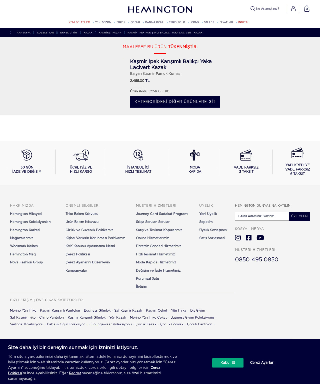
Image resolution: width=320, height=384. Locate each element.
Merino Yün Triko (23, 310)
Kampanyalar (76, 270)
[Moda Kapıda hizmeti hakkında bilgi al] (195, 162)
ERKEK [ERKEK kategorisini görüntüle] (120, 22)
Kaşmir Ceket (156, 310)
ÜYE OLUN (299, 216)
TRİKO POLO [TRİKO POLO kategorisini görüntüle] (177, 22)
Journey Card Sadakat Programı (162, 214)
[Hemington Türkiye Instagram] (238, 237)
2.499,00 (137, 81)
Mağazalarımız (21, 238)
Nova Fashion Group (26, 262)
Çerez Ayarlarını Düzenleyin (88, 262)
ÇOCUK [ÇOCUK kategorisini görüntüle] (135, 22)
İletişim (141, 286)
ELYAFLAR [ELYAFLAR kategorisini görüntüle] (226, 22)
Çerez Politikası (78, 254)
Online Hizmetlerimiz (152, 238)
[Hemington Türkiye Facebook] (249, 237)
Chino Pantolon (51, 317)
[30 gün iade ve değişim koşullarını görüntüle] (27, 162)
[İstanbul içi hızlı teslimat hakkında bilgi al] (138, 162)
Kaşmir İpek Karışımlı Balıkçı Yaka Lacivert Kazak (165, 33)
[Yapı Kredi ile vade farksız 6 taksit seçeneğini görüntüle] (297, 162)
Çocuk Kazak (146, 324)
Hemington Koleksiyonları (30, 222)
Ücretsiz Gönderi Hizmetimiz (158, 246)
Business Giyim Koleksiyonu (192, 317)
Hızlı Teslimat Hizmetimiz (155, 254)
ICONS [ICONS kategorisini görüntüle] (194, 22)
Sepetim (205, 222)
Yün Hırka (178, 310)
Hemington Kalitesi (25, 230)
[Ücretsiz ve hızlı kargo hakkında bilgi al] (81, 162)
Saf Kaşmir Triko (23, 317)
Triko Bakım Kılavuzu (82, 214)
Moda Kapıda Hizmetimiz (156, 262)
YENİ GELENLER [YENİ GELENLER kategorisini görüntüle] (79, 22)
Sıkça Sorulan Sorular (153, 222)
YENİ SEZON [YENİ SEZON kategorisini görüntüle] (103, 22)
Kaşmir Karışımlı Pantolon (60, 310)
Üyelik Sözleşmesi (213, 230)
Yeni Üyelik (208, 214)
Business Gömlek (97, 310)
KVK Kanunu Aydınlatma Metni (90, 246)
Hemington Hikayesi (26, 214)
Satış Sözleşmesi (212, 238)
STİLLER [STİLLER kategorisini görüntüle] (209, 22)
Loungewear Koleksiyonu (112, 324)
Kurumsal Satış (147, 278)
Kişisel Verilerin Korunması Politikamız (95, 238)
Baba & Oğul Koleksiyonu (67, 324)
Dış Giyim (197, 310)
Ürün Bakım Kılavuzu (82, 222)
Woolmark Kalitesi (24, 246)
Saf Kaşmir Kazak (128, 310)
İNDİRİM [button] (243, 22)
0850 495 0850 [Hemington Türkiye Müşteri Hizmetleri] (256, 259)
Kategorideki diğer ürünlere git (175, 102)
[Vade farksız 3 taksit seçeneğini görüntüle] (246, 162)
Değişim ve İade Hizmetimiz (158, 270)
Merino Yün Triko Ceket (148, 317)
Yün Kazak (117, 317)
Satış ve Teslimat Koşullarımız (159, 230)
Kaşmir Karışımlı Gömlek (87, 317)
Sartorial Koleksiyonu (26, 324)
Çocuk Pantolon (199, 324)
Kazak (88, 33)
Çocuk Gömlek (171, 324)
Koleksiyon (45, 33)
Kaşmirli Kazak (110, 33)
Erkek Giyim (68, 33)
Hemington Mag (23, 254)
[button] (293, 8)
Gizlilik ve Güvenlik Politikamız (89, 230)
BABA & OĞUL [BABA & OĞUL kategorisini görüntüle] (154, 22)
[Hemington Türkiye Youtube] (260, 237)
